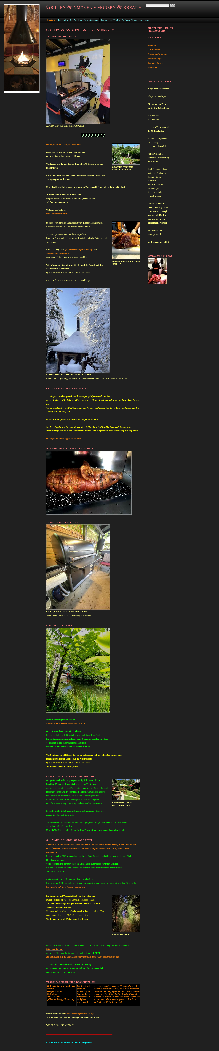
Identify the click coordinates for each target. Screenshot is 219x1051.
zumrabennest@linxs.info (57, 253)
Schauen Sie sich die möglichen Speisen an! (65, 887)
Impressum (144, 20)
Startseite (51, 20)
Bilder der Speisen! (54, 949)
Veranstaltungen (91, 20)
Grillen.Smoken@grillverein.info (79, 1014)
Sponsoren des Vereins (110, 20)
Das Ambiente (76, 20)
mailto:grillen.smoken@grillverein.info (63, 145)
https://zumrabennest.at (56, 214)
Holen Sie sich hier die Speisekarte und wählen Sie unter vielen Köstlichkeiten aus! (83, 957)
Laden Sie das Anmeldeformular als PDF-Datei (67, 723)
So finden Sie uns (129, 20)
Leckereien (63, 20)
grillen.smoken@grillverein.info (79, 249)
